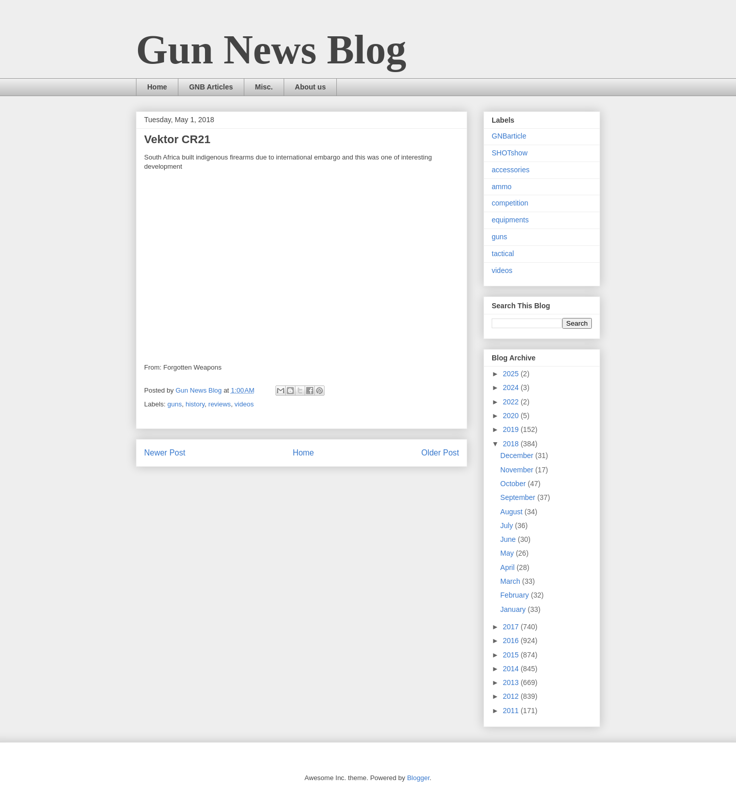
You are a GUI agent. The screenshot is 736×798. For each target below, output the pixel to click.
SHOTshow (509, 153)
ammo (502, 187)
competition (510, 203)
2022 (512, 402)
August (512, 512)
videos (244, 404)
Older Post (440, 452)
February (515, 595)
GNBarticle (509, 136)
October (514, 484)
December (517, 455)
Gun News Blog (271, 49)
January (514, 609)
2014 (512, 669)
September (518, 497)
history (195, 404)
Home (157, 87)
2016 (512, 640)
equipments (510, 220)
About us (310, 87)
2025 (512, 374)
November (517, 470)
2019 (512, 429)
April (508, 567)
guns (175, 404)
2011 (512, 710)
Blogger (418, 778)
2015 (512, 655)
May (508, 553)
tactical (503, 253)
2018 (512, 444)
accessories (511, 170)
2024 (512, 387)
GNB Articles (211, 87)
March (511, 581)
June (509, 539)
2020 (512, 416)
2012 (512, 696)
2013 (512, 682)
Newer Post (165, 452)
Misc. (264, 87)
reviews (220, 404)
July (507, 525)
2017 (512, 627)
